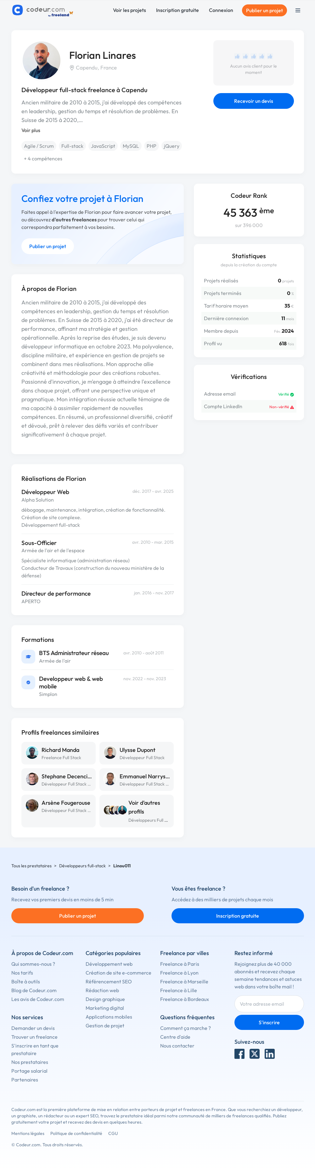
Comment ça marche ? (185, 1028)
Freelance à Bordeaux (184, 999)
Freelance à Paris (179, 964)
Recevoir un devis (253, 101)
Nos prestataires (29, 1062)
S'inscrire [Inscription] (269, 1022)
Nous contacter (177, 1045)
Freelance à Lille (178, 990)
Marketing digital (105, 1008)
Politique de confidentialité (76, 1133)
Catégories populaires (113, 953)
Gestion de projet (105, 1025)
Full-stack (72, 146)
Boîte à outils (25, 981)
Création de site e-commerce (118, 973)
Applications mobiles (109, 1017)
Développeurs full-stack (82, 866)
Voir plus (30, 130)
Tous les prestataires (31, 866)
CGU (113, 1133)
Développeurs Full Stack (151, 820)
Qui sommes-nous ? (33, 964)
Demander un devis (33, 1028)
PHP (151, 146)
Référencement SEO (109, 981)
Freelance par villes (184, 953)
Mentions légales (27, 1133)
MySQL (131, 146)
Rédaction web (102, 990)
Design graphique (105, 999)
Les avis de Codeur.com (37, 999)
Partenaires (24, 1079)
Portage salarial (29, 1071)
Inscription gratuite (177, 10)
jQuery (171, 146)
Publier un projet (264, 10)
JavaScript (103, 146)
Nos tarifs (22, 973)
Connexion (221, 10)
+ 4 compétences (43, 158)
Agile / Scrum (39, 146)
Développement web (109, 964)
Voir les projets (129, 10)
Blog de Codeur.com (34, 990)
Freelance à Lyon (179, 973)
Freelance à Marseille (184, 981)
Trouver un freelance (34, 1037)
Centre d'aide (175, 1037)
